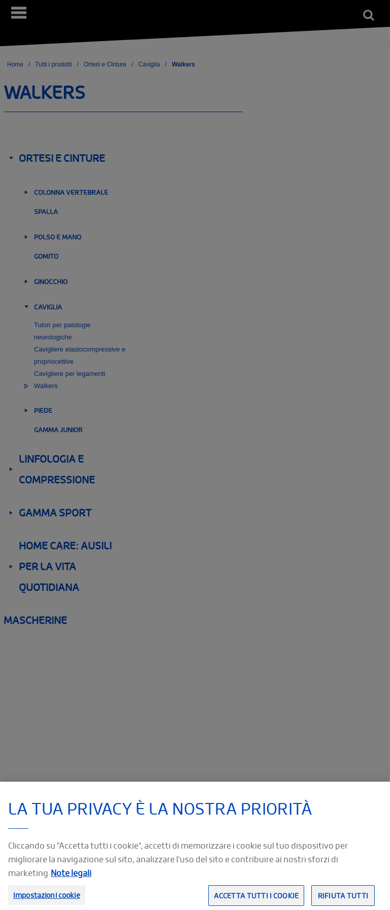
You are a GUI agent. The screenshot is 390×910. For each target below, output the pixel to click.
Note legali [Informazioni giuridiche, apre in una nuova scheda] (71, 879)
